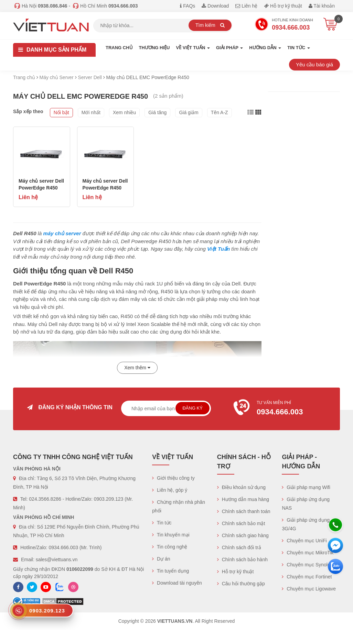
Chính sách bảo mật (241, 523)
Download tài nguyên (177, 583)
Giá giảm (188, 112)
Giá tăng (157, 112)
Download (215, 6)
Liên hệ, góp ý (169, 490)
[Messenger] (335, 545)
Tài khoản (322, 6)
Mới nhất (91, 112)
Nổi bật (61, 112)
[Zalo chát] (335, 566)
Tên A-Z (219, 112)
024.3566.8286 (45, 499)
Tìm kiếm (210, 25)
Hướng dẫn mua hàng (243, 499)
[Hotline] (335, 524)
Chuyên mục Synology (308, 564)
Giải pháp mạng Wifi (306, 487)
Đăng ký (192, 408)
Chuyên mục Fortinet (307, 576)
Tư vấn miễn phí (283, 408)
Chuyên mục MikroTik (307, 552)
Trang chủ (119, 47)
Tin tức (161, 522)
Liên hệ (246, 6)
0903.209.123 (109, 499)
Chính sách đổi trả (239, 547)
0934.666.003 (63, 547)
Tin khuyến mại (170, 534)
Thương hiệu (154, 47)
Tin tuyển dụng (170, 571)
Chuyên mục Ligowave (309, 588)
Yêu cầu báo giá (314, 64)
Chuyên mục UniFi (304, 540)
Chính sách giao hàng (243, 535)
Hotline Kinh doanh (284, 25)
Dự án (161, 559)
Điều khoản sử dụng (241, 487)
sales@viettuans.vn (57, 559)
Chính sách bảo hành (242, 559)
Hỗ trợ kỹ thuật (283, 6)
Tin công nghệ (169, 547)
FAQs (187, 6)
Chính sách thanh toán (243, 511)
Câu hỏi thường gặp (241, 583)
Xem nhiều (124, 112)
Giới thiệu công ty (173, 478)
